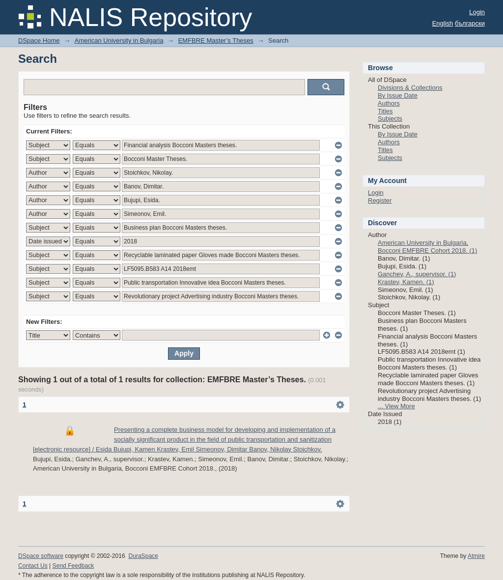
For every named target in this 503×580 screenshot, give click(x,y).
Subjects (390, 118)
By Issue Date (398, 95)
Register (379, 200)
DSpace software (40, 556)
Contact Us (33, 565)
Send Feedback (73, 565)
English (442, 23)
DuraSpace (143, 556)
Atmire (476, 556)
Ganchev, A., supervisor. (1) (417, 274)
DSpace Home (39, 40)
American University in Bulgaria (119, 40)
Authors (389, 103)
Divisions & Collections (410, 87)
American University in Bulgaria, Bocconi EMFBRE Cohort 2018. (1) (427, 246)
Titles (385, 111)
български (470, 23)
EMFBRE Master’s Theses (215, 40)
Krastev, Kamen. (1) (406, 282)
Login (477, 12)
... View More (396, 406)
